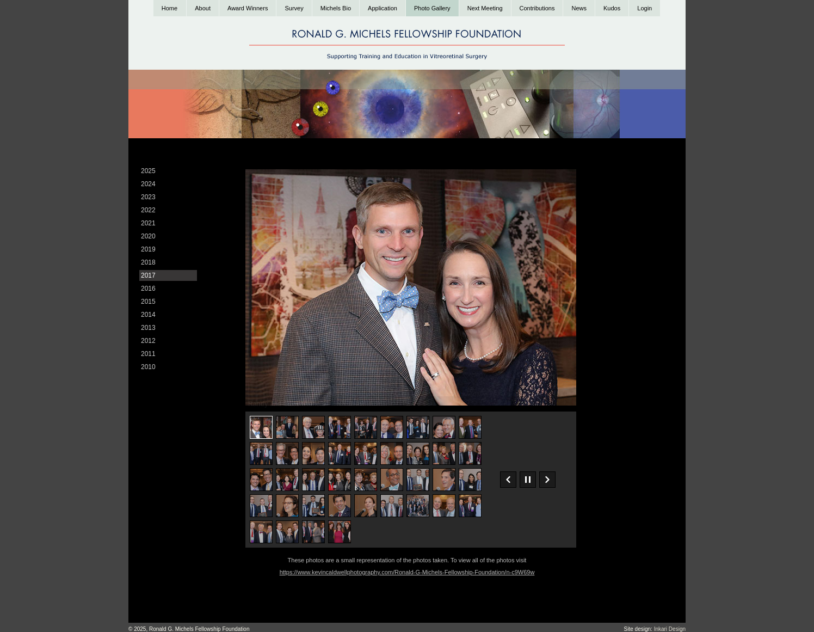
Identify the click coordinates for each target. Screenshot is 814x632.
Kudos (611, 8)
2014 (148, 314)
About (203, 8)
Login (644, 8)
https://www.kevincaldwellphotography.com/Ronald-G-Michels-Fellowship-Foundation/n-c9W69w (407, 572)
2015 (148, 301)
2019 (148, 249)
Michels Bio (335, 8)
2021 (148, 223)
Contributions (537, 8)
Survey (294, 8)
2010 (148, 367)
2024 (148, 184)
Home (169, 8)
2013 (148, 328)
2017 (148, 275)
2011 (148, 354)
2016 (148, 288)
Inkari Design (670, 629)
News (579, 8)
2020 (148, 236)
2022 (148, 210)
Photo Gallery (432, 8)
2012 (148, 341)
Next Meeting (485, 8)
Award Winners (247, 8)
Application (382, 8)
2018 (148, 262)
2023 (148, 197)
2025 (148, 171)
